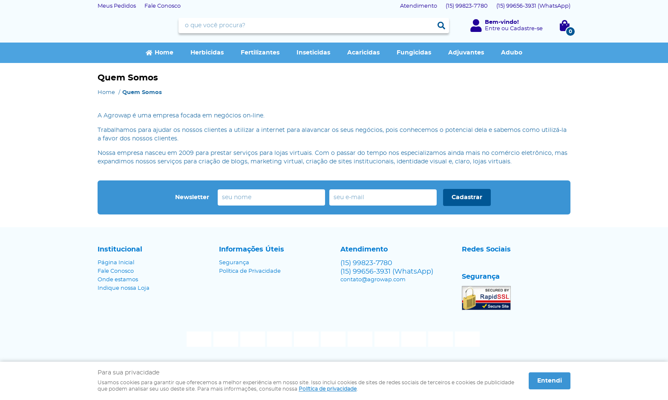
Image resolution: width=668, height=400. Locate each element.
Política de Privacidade (250, 271)
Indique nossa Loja (124, 288)
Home (164, 53)
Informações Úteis (251, 249)
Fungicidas (414, 53)
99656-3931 (533, 6)
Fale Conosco (162, 6)
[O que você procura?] (441, 25)
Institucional (120, 249)
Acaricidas (363, 53)
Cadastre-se (526, 28)
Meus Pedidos (117, 6)
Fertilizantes (260, 53)
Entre (492, 28)
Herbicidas (207, 53)
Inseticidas (313, 53)
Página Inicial (116, 263)
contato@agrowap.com (373, 280)
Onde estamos (118, 280)
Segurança (234, 263)
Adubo (511, 53)
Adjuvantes (466, 53)
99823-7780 (467, 6)
